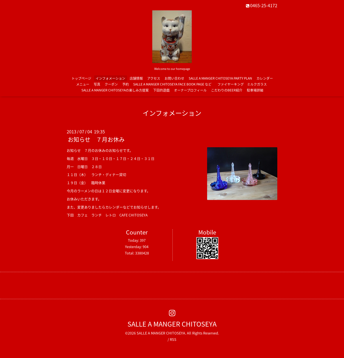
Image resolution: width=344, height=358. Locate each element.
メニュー (82, 84)
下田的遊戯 (161, 90)
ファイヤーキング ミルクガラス (243, 84)
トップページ (81, 78)
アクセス (153, 78)
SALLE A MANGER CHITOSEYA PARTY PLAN (220, 78)
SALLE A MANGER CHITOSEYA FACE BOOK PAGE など (172, 84)
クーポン (111, 84)
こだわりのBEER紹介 (226, 90)
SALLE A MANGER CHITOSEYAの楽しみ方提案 (115, 90)
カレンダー (264, 78)
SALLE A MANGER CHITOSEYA (172, 324)
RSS (173, 339)
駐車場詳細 (255, 90)
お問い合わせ (174, 78)
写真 (97, 84)
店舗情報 (136, 78)
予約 (125, 84)
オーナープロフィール (190, 90)
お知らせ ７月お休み (96, 139)
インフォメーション (110, 78)
